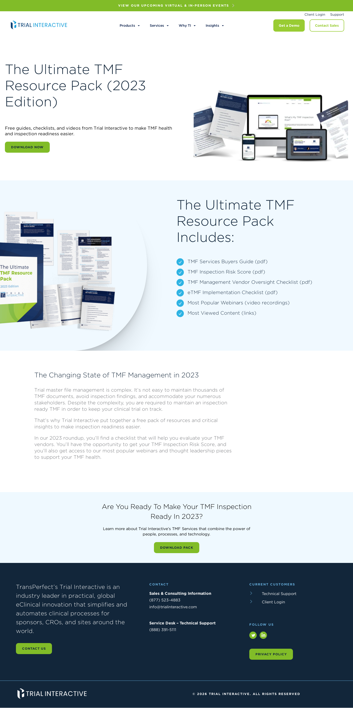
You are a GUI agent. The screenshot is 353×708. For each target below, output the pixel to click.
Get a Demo (289, 25)
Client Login (314, 14)
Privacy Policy (271, 654)
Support (337, 14)
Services (157, 25)
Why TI (185, 25)
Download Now (27, 147)
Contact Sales (327, 25)
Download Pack (176, 547)
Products (127, 25)
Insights (212, 25)
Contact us (34, 648)
